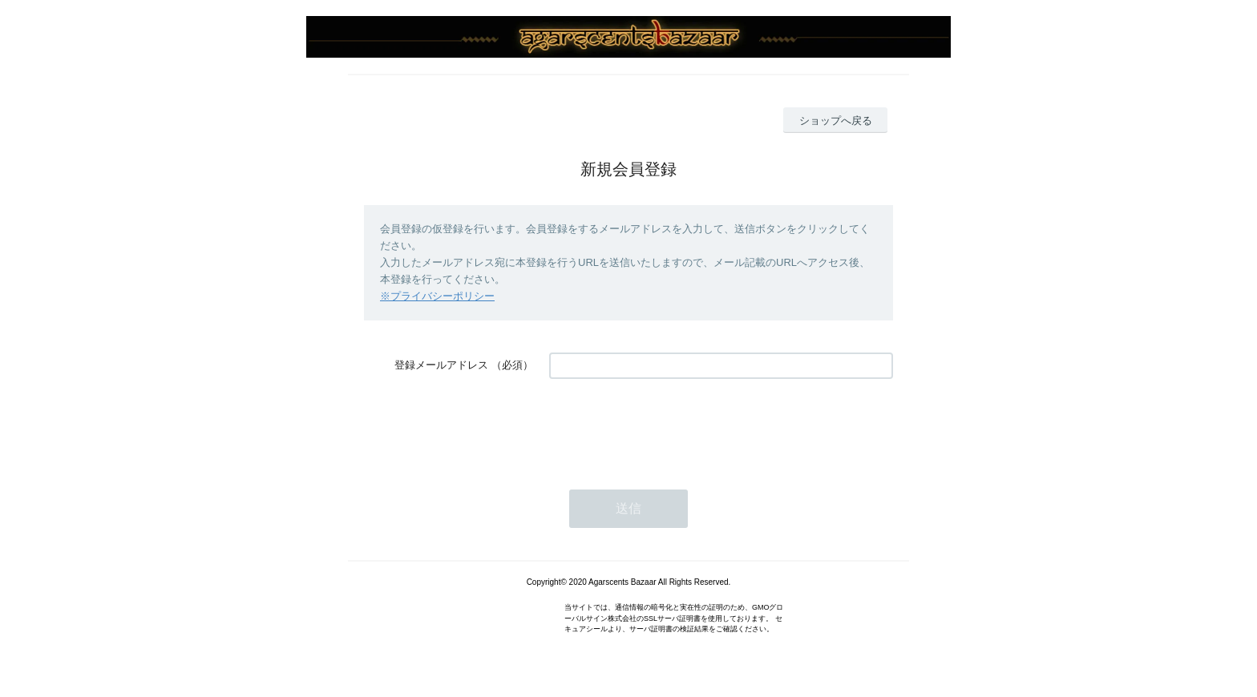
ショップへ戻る (835, 121)
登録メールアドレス (441, 365)
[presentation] (671, 426)
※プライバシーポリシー (437, 296)
